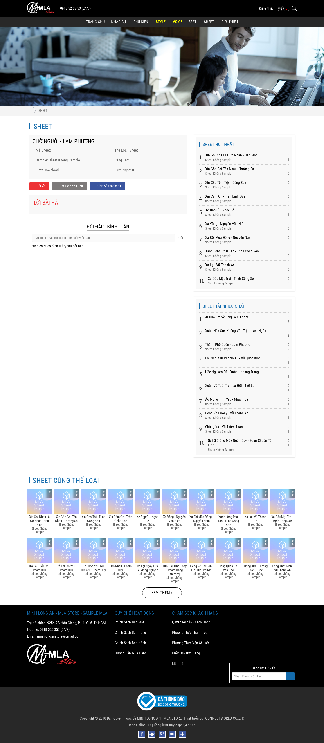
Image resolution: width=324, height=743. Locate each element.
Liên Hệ (177, 663)
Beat (192, 22)
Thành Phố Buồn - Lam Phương (227, 344)
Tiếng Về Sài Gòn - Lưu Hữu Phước (201, 568)
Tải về (39, 186)
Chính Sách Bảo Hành (130, 643)
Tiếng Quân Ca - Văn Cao (228, 568)
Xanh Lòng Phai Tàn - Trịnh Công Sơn (232, 251)
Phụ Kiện (140, 22)
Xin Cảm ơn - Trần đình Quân (226, 196)
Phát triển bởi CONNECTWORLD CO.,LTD (214, 718)
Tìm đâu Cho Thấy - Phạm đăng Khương (174, 570)
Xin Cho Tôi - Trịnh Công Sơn (225, 183)
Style (160, 22)
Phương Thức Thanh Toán (190, 632)
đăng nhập (266, 9)
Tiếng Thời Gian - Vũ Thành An (282, 568)
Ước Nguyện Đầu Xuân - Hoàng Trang (232, 372)
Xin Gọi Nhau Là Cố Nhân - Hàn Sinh (231, 155)
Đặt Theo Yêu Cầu (72, 186)
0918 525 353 (50, 629)
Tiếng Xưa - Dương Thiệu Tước (255, 568)
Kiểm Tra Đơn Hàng (186, 653)
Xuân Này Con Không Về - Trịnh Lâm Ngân (235, 331)
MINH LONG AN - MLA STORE (159, 718)
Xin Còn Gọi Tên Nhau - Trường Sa (229, 169)
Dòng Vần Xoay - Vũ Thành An (226, 413)
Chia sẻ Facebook (114, 186)
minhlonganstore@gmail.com (59, 636)
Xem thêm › (162, 592)
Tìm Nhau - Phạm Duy (120, 568)
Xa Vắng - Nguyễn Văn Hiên (225, 224)
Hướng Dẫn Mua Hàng (131, 653)
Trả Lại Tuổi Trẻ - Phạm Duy (39, 568)
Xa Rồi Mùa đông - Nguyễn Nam (228, 237)
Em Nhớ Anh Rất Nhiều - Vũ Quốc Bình (233, 358)
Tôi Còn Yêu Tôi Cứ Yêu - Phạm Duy (93, 568)
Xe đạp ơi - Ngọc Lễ (219, 210)
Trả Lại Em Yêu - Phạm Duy (66, 568)
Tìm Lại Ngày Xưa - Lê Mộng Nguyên (147, 568)
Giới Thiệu (229, 22)
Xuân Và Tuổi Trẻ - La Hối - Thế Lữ (230, 386)
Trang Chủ (95, 22)
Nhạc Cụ (118, 22)
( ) (286, 8)
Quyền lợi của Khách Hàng (191, 622)
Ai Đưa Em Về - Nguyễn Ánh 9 (226, 317)
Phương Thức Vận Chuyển (191, 643)
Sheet (209, 22)
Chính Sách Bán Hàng (130, 632)
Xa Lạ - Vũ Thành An (220, 265)
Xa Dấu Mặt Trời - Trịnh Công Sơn (232, 279)
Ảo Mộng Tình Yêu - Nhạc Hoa (226, 399)
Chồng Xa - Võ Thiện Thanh (225, 427)
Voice (177, 22)
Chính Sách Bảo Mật (129, 622)
